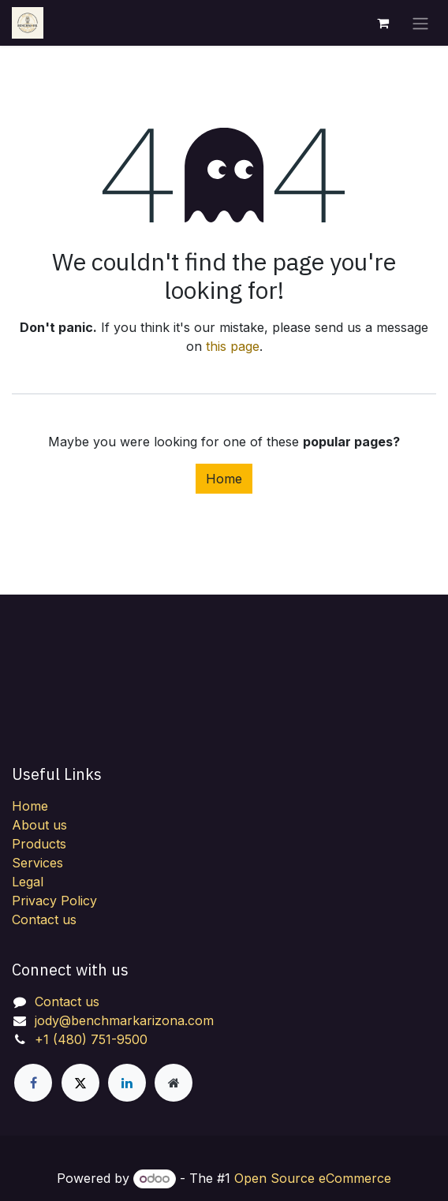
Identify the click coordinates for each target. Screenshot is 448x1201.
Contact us (44, 919)
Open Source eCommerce (312, 1178)
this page (232, 346)
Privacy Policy (54, 900)
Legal (27, 882)
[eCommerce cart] (382, 23)
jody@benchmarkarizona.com (124, 1020)
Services (37, 863)
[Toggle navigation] (420, 22)
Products (39, 844)
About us (39, 825)
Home (224, 479)
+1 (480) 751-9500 (91, 1039)
